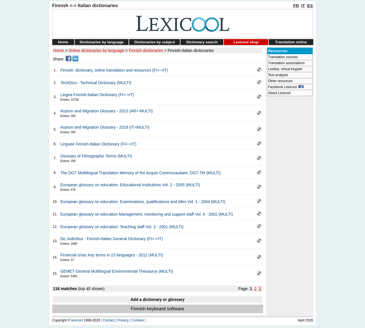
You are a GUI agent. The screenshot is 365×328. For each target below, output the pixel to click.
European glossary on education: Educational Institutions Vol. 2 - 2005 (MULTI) (130, 185)
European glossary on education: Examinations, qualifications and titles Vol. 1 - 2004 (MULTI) (142, 201)
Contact (109, 320)
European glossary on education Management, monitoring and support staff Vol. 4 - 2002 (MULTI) (146, 214)
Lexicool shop (246, 42)
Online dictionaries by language (96, 50)
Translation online (291, 42)
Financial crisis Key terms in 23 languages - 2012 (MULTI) (111, 255)
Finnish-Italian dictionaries (191, 50)
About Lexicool (279, 93)
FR (296, 5)
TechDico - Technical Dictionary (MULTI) (95, 82)
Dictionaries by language (102, 42)
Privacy (123, 320)
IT (303, 5)
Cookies (137, 320)
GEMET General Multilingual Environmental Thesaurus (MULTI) (116, 271)
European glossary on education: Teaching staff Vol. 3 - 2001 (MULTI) (121, 226)
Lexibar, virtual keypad (285, 69)
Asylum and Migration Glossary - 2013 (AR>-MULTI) (106, 111)
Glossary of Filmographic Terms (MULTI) (96, 156)
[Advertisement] (290, 184)
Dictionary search (202, 42)
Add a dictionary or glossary (157, 299)
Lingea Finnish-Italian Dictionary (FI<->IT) (97, 94)
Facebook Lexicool (286, 87)
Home (63, 42)
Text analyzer (278, 75)
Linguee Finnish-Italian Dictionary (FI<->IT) (98, 144)
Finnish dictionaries (146, 50)
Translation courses (283, 57)
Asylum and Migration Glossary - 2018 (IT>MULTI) (104, 127)
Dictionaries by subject (154, 42)
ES (310, 5)
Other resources (280, 81)
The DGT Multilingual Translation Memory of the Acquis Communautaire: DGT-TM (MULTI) (140, 173)
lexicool (77, 320)
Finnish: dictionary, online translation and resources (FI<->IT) (114, 70)
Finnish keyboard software (157, 308)
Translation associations (286, 63)
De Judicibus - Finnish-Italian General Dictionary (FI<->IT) (111, 238)
